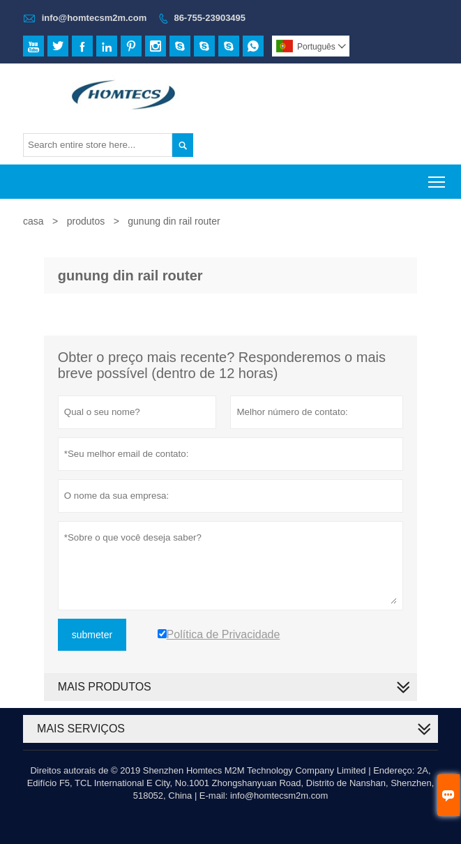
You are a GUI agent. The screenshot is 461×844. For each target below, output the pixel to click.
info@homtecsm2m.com (94, 18)
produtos (86, 221)
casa (33, 221)
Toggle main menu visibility (437, 177)
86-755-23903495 (209, 18)
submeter (92, 634)
